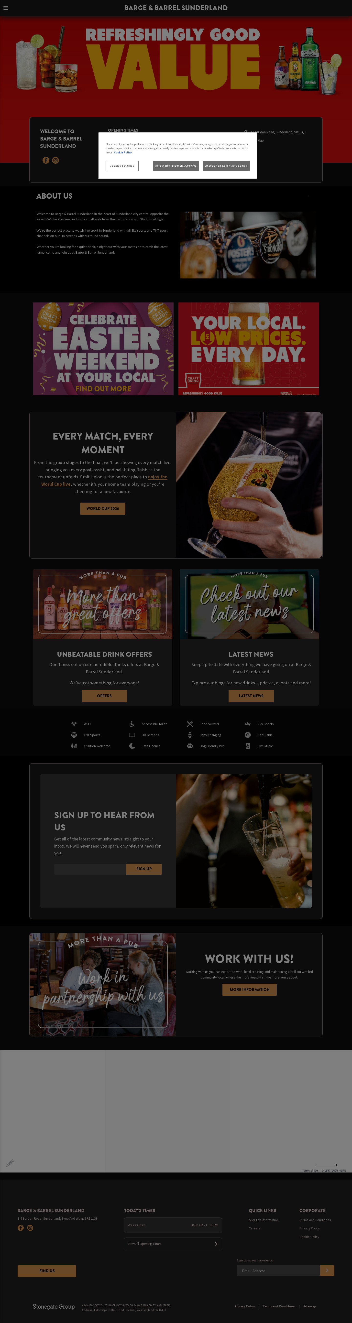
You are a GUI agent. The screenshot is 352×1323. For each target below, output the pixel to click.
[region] (177, 155)
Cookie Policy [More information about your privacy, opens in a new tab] (123, 152)
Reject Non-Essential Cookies (176, 165)
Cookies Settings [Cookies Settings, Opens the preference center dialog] (122, 165)
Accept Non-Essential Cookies (226, 165)
